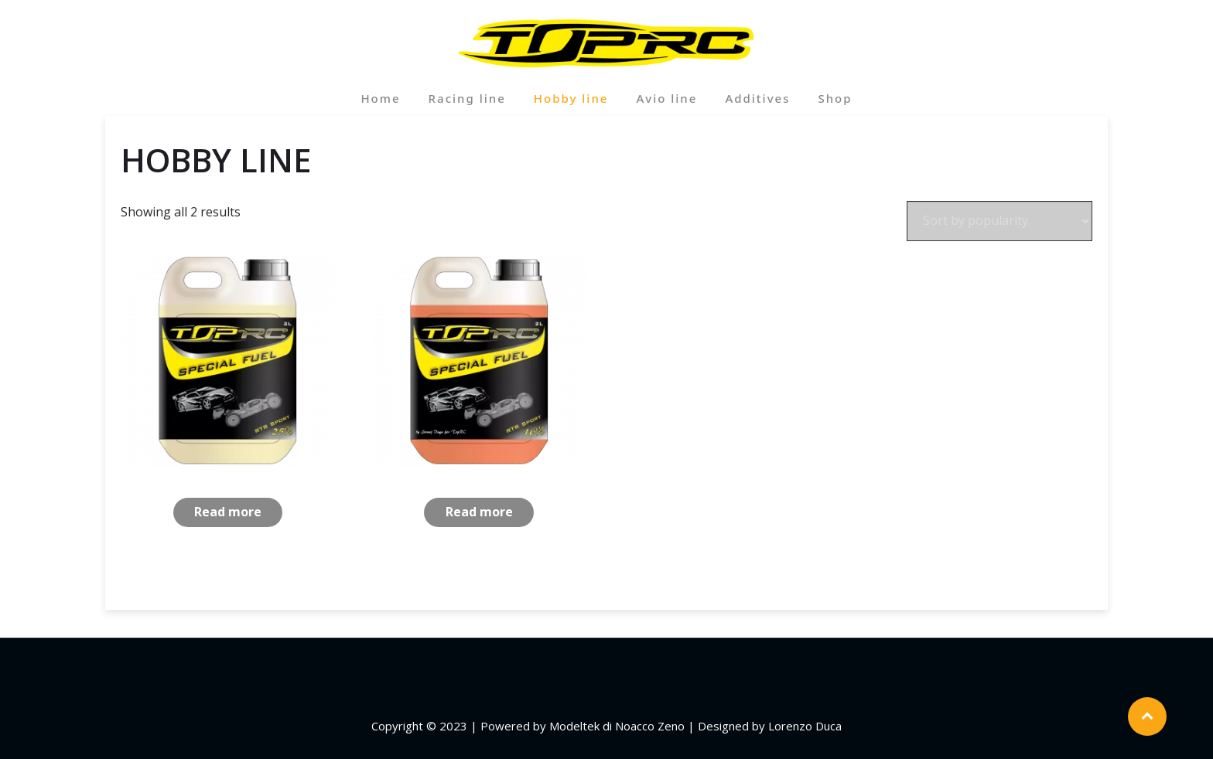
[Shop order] (999, 221)
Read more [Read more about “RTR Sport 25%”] (227, 511)
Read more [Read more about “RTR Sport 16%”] (479, 511)
